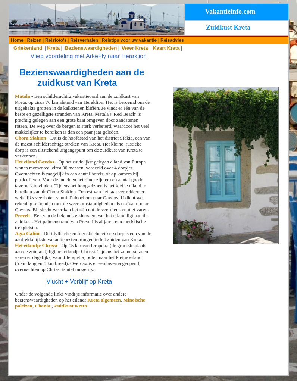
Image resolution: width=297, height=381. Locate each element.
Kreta (53, 48)
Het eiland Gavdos (34, 162)
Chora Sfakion (30, 138)
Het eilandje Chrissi (37, 245)
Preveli (23, 215)
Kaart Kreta (166, 48)
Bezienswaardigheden (91, 48)
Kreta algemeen (104, 300)
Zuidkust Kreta (70, 306)
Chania (43, 306)
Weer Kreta (135, 48)
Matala (22, 96)
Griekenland (27, 48)
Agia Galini (28, 233)
